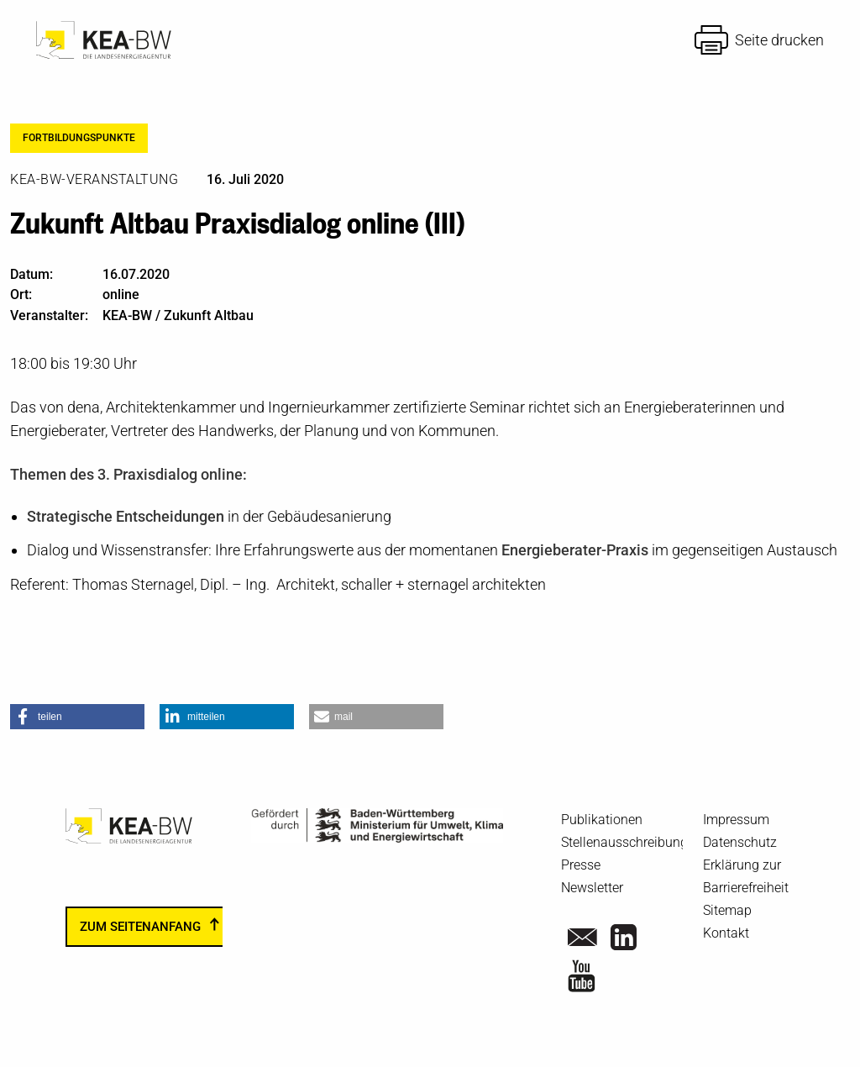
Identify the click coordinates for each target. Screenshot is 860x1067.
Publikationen (601, 820)
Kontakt (726, 933)
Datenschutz (740, 842)
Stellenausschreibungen (631, 842)
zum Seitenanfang (140, 926)
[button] (77, 716)
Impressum (736, 820)
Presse (580, 865)
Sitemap (727, 910)
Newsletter (592, 888)
